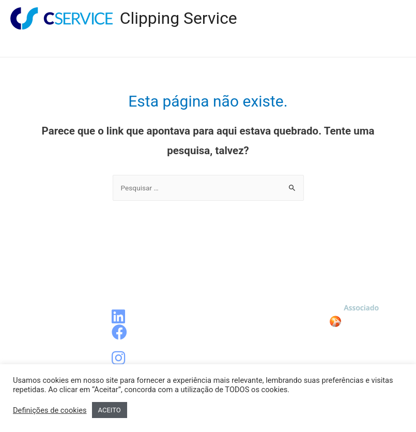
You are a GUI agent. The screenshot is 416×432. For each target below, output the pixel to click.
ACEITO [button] (109, 410)
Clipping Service (178, 18)
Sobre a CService (302, 46)
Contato (373, 46)
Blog (236, 46)
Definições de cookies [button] (50, 410)
